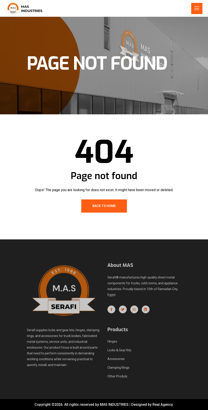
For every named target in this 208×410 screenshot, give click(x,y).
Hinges (112, 343)
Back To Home (104, 206)
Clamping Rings (118, 369)
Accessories (116, 360)
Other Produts (117, 378)
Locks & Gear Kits (119, 352)
